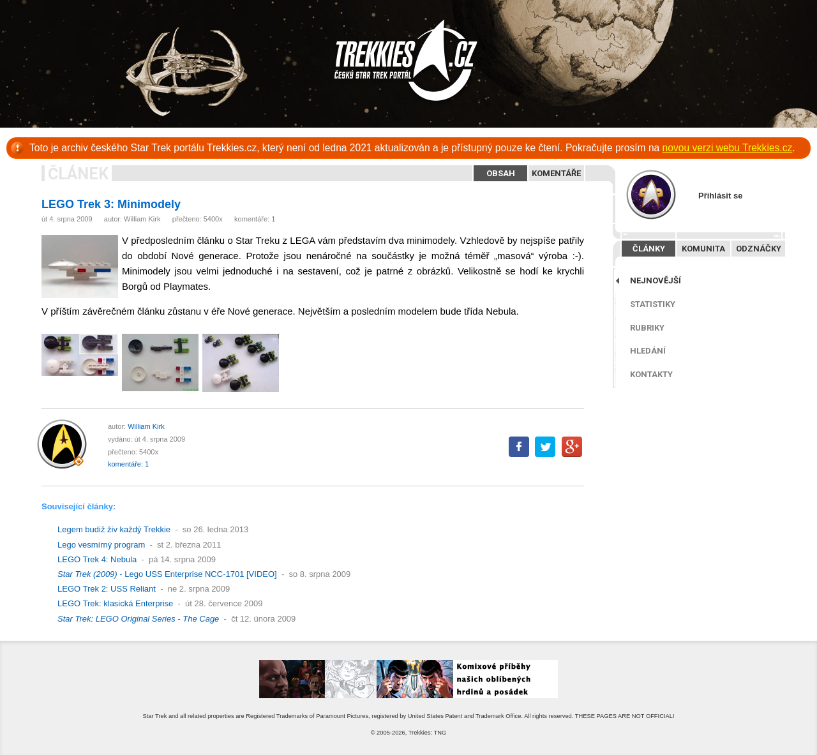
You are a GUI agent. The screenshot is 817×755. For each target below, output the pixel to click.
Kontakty (651, 374)
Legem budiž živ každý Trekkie (113, 529)
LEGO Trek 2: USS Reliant (106, 589)
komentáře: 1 (254, 219)
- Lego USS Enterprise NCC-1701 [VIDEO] (167, 574)
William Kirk (142, 219)
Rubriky (647, 328)
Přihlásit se (720, 195)
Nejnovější (655, 280)
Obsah (500, 173)
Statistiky (652, 304)
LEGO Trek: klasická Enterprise (115, 603)
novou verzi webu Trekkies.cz (728, 147)
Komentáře (556, 173)
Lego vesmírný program (101, 544)
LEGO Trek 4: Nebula (97, 559)
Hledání (648, 350)
